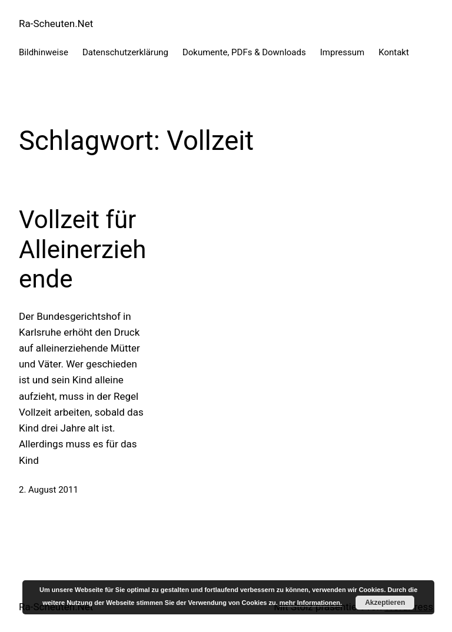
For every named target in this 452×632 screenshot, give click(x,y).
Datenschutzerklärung (125, 52)
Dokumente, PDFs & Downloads (244, 52)
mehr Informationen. (311, 602)
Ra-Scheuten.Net (56, 23)
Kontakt (393, 52)
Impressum (342, 52)
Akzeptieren (385, 602)
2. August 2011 (48, 489)
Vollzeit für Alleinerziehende (82, 249)
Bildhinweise (43, 52)
